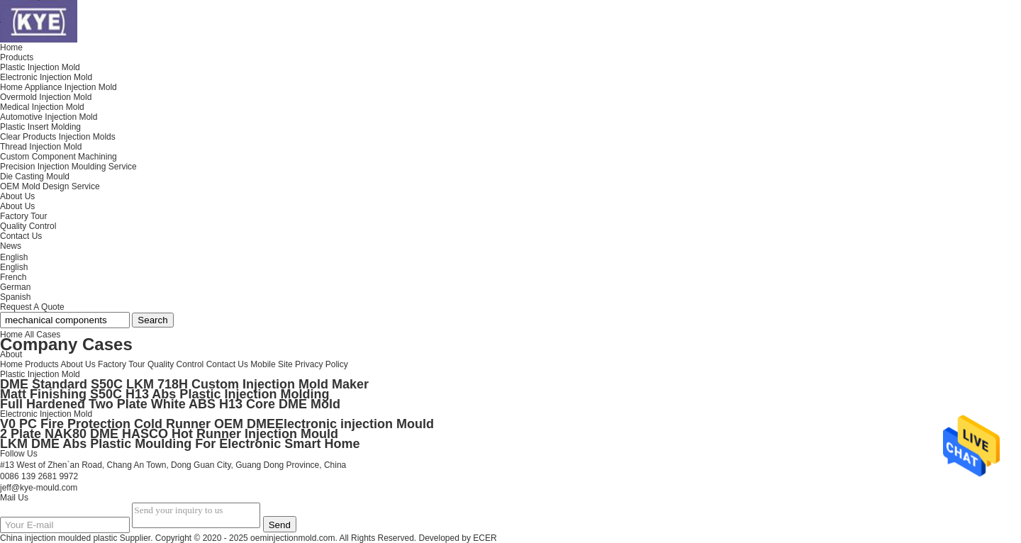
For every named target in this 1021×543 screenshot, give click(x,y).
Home (11, 364)
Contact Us (227, 364)
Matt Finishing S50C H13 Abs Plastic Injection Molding (164, 394)
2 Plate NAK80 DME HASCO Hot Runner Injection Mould (169, 434)
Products (41, 364)
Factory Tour (23, 216)
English (14, 267)
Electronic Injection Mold (46, 414)
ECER (484, 538)
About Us (17, 206)
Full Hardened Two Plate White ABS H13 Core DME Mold (170, 404)
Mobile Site (271, 364)
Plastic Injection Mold (40, 374)
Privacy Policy (321, 364)
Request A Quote (32, 307)
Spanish (15, 297)
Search (152, 320)
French (13, 277)
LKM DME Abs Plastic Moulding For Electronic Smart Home (179, 444)
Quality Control (28, 226)
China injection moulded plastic (58, 538)
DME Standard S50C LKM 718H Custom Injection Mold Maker (184, 384)
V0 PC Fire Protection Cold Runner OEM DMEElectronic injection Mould (217, 424)
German (15, 287)
